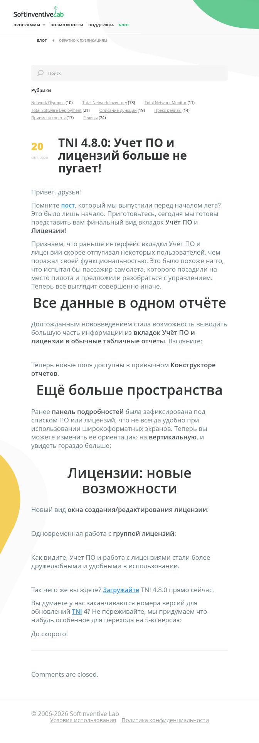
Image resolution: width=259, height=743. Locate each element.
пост (68, 205)
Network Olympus (48, 102)
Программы (26, 24)
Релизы (91, 117)
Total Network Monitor (167, 102)
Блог (133, 24)
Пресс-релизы (170, 110)
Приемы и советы (48, 117)
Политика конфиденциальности (168, 719)
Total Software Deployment (56, 110)
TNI (77, 611)
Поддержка (107, 24)
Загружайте (122, 589)
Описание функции (119, 110)
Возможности (70, 24)
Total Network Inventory (105, 102)
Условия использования (78, 719)
